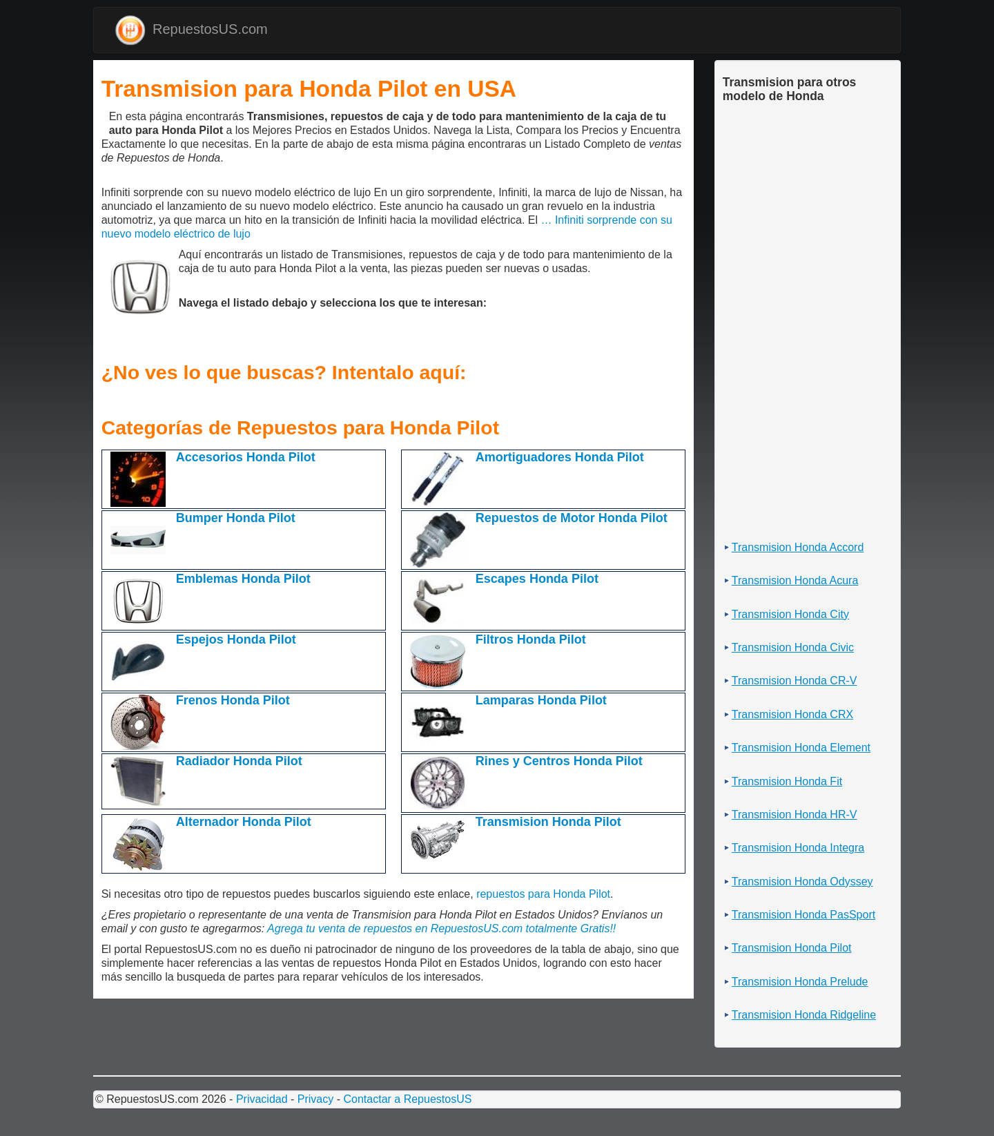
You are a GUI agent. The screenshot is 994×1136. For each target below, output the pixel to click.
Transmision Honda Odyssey (802, 881)
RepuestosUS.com (191, 30)
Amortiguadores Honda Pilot (560, 457)
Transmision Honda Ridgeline (804, 1015)
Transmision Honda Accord (798, 547)
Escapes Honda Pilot (537, 579)
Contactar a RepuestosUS (407, 1099)
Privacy (315, 1099)
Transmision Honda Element (801, 747)
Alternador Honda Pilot (243, 822)
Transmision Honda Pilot (548, 822)
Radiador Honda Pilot (239, 761)
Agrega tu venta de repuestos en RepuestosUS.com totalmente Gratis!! (441, 928)
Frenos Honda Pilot (233, 700)
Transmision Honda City (790, 614)
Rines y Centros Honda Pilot (559, 761)
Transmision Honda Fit (787, 781)
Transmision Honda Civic (793, 647)
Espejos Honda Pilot (236, 639)
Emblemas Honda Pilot (243, 579)
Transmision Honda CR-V (794, 680)
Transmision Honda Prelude (800, 982)
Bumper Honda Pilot (235, 518)
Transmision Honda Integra (798, 848)
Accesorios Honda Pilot (245, 457)
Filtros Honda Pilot (531, 639)
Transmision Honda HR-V (794, 814)
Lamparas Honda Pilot (541, 700)
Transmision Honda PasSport (803, 915)
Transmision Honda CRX (792, 714)
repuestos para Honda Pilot (543, 894)
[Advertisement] (103, 883)
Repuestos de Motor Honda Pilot (571, 518)
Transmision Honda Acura (795, 580)
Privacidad (262, 1099)
